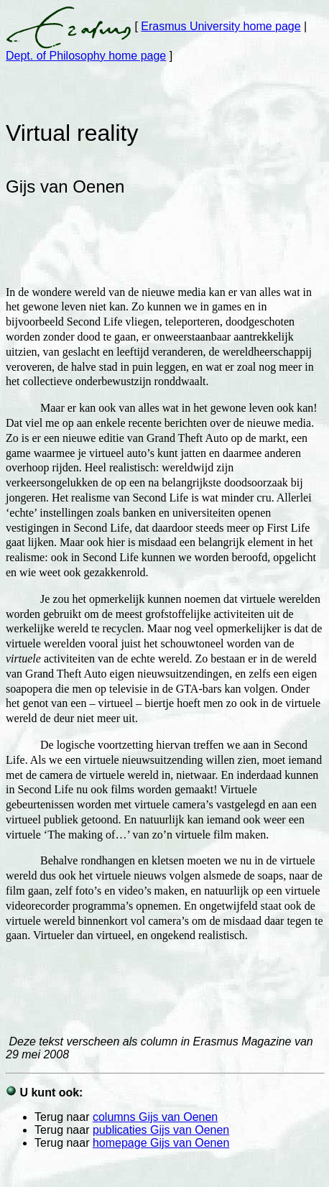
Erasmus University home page (220, 26)
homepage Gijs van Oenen (161, 1143)
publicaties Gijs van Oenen (161, 1130)
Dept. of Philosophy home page (86, 56)
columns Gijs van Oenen (155, 1117)
